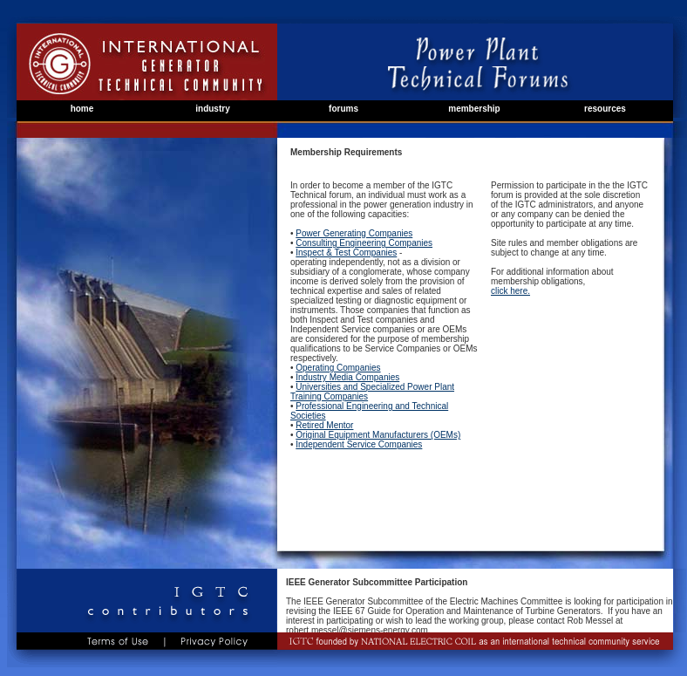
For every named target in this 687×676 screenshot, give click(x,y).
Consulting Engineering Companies (364, 243)
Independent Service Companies (359, 444)
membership (474, 108)
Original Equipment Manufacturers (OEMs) (378, 435)
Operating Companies (338, 367)
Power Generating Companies (354, 233)
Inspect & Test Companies (346, 252)
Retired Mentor (324, 425)
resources (605, 108)
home (82, 108)
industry (212, 108)
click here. (510, 291)
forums (343, 108)
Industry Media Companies (347, 377)
